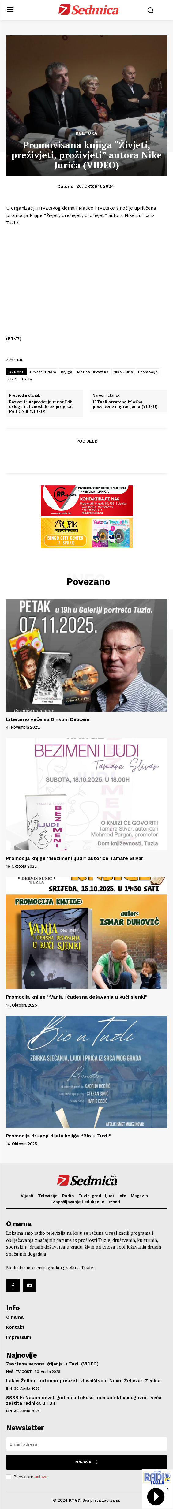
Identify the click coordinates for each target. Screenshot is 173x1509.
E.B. (20, 359)
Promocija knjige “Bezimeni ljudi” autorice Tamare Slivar (74, 858)
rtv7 (12, 379)
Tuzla (26, 379)
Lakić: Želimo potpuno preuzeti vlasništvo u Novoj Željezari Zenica (83, 1381)
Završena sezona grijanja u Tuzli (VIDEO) (52, 1364)
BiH (9, 1388)
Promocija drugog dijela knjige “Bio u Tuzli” (58, 1136)
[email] (86, 1444)
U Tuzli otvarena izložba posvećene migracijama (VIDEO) (125, 404)
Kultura (86, 133)
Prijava (86, 1462)
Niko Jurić (123, 372)
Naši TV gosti (19, 1371)
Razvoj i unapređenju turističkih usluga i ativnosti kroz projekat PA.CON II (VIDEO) (41, 407)
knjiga (66, 372)
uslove (41, 1476)
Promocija (148, 372)
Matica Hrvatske (93, 372)
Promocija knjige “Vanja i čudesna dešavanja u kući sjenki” (77, 997)
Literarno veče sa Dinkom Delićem (47, 719)
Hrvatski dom (43, 372)
